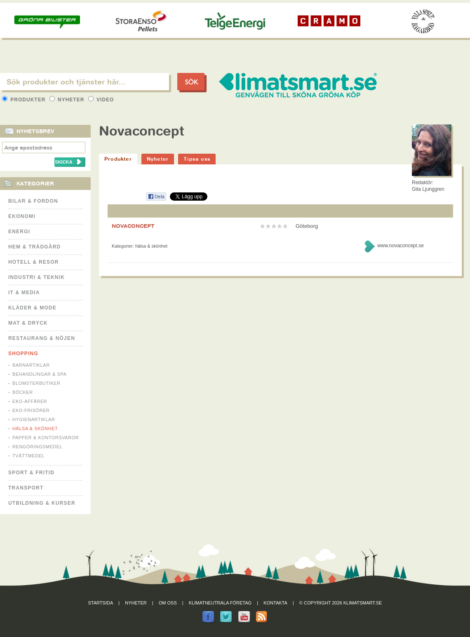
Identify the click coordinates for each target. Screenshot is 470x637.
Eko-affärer (29, 401)
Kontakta (275, 602)
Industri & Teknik (36, 277)
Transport (25, 488)
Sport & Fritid (31, 472)
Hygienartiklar (33, 419)
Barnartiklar (31, 365)
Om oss (168, 602)
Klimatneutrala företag (220, 602)
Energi (19, 231)
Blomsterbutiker (36, 383)
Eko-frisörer (30, 410)
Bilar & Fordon (33, 201)
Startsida (100, 602)
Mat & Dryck (28, 323)
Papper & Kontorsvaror (45, 437)
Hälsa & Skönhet (35, 428)
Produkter (24, 100)
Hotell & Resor (33, 262)
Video (101, 100)
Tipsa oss (196, 159)
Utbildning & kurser (41, 503)
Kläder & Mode (32, 308)
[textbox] (84, 81)
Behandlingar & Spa (39, 374)
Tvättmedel (28, 455)
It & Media (24, 292)
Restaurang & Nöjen (41, 338)
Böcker (22, 392)
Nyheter (67, 100)
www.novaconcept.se (400, 245)
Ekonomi (21, 216)
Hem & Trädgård (34, 247)
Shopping (23, 353)
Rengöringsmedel (37, 446)
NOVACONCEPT (133, 225)
